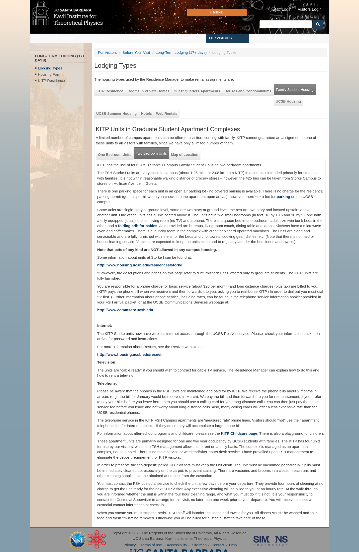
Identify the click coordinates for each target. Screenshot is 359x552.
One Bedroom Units (114, 155)
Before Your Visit (136, 52)
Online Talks (263, 38)
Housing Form (49, 74)
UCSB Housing (288, 101)
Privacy (129, 545)
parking (283, 196)
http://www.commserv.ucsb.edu (125, 310)
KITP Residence (51, 80)
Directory (65, 38)
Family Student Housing (295, 90)
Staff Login (281, 9)
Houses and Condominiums (247, 91)
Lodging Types (50, 68)
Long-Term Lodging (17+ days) (181, 52)
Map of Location (184, 155)
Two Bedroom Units (151, 153)
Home (38, 38)
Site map (199, 545)
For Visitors (220, 38)
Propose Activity (144, 38)
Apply (189, 38)
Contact (217, 545)
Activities (102, 38)
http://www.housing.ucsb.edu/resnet (129, 354)
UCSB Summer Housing (116, 114)
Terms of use (151, 545)
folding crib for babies (137, 226)
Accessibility (177, 545)
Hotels (146, 114)
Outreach (305, 38)
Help (233, 545)
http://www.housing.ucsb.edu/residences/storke (139, 265)
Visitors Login (310, 9)
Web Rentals (166, 114)
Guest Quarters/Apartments (197, 91)
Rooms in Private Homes (148, 91)
